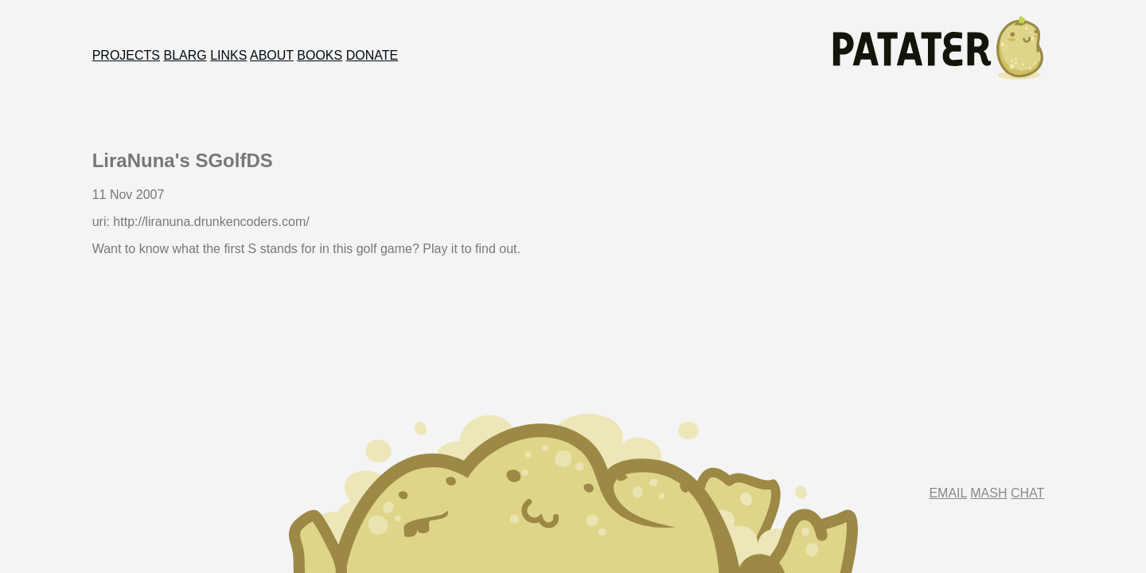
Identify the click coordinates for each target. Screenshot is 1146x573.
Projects (126, 55)
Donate (372, 55)
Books (319, 55)
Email (947, 493)
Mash (988, 493)
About (272, 55)
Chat (1027, 493)
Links (228, 55)
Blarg (184, 55)
